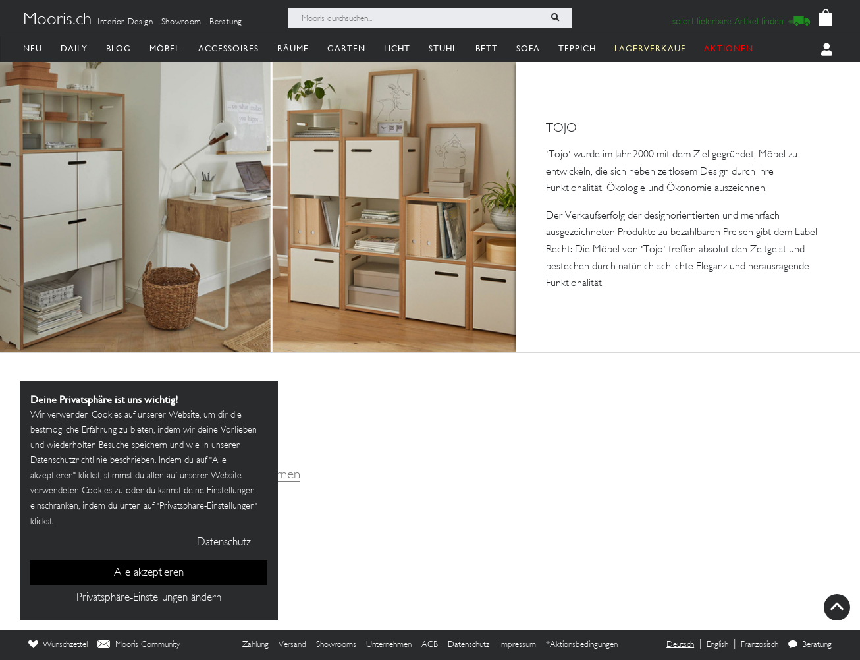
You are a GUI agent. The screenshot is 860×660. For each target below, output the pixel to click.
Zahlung (255, 645)
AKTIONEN (728, 48)
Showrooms (336, 645)
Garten (346, 48)
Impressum (517, 645)
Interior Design (125, 22)
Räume (293, 48)
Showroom (181, 22)
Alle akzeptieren (149, 573)
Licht (397, 48)
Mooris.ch (57, 20)
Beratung (225, 22)
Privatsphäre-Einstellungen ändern (148, 598)
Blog (118, 48)
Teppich (577, 48)
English (717, 645)
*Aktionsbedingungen (582, 645)
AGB (429, 645)
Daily (74, 48)
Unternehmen (389, 645)
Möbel (164, 48)
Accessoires (228, 48)
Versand (292, 645)
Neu (32, 48)
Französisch (759, 645)
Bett (486, 48)
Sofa (528, 48)
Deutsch (680, 645)
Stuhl (443, 48)
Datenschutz (468, 645)
